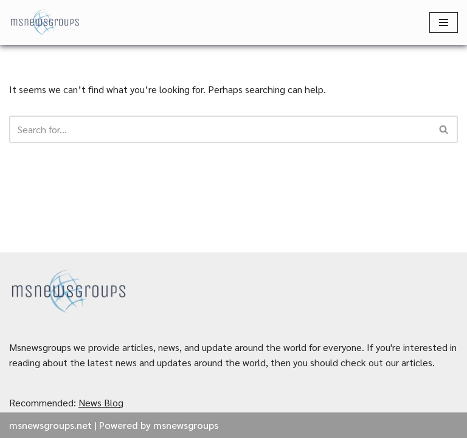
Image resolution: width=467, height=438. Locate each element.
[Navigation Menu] (443, 22)
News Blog (100, 402)
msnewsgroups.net (50, 425)
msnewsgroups (185, 425)
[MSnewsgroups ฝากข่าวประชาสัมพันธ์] (45, 22)
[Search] (220, 129)
